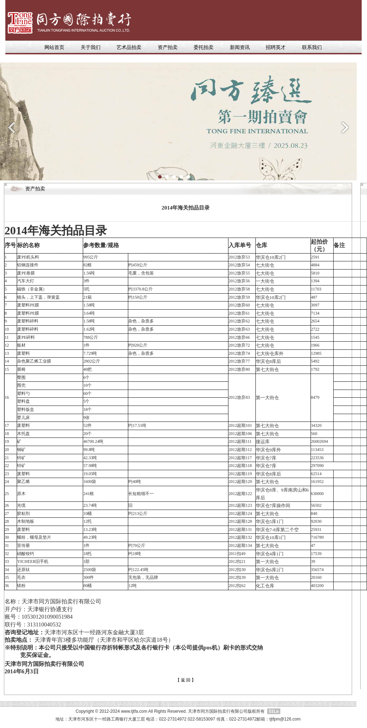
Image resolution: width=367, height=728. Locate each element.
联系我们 (312, 47)
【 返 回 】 (186, 680)
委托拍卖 (204, 47)
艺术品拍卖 (129, 47)
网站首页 (55, 47)
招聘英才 (276, 47)
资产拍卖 (168, 47)
